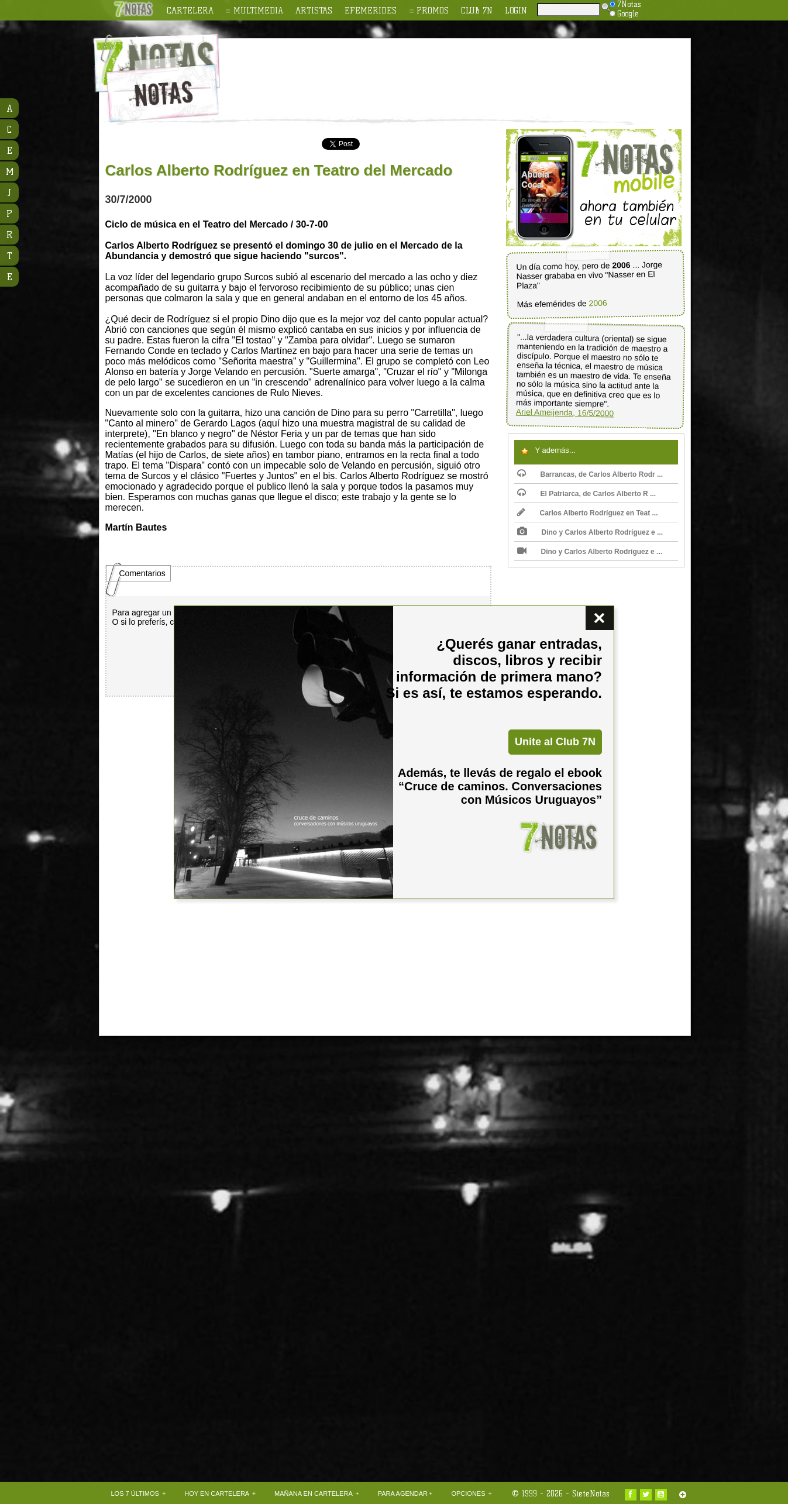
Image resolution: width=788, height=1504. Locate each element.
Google (624, 13)
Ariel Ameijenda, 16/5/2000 (564, 412)
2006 (598, 303)
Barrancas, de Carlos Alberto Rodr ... (590, 474)
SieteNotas (591, 1493)
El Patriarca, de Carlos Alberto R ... (586, 494)
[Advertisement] (470, 70)
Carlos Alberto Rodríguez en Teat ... (587, 513)
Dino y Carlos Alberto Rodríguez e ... (590, 532)
